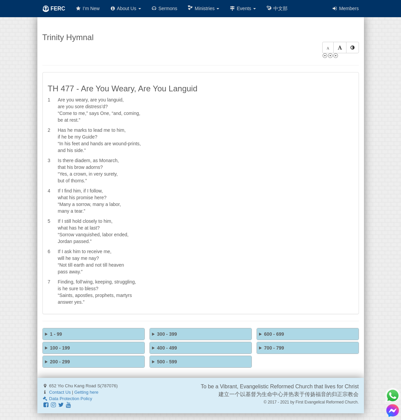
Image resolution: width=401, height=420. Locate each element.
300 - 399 (167, 334)
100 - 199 (60, 348)
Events (242, 8)
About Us (125, 8)
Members (345, 8)
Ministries (203, 8)
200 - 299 (60, 361)
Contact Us (60, 392)
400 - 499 (167, 348)
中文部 (277, 8)
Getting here (86, 392)
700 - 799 (274, 348)
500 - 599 (167, 361)
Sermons (164, 8)
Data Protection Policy (67, 398)
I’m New (87, 8)
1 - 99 (56, 334)
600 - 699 (274, 334)
